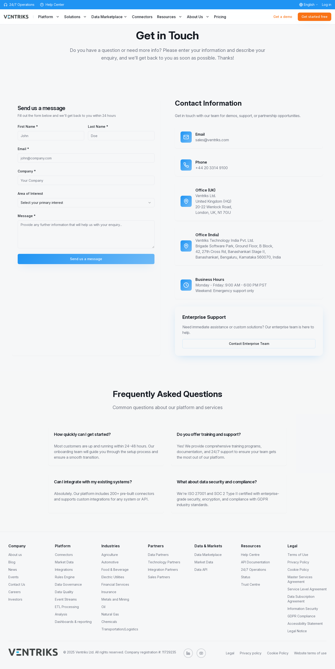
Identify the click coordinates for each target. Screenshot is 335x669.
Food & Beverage (115, 570)
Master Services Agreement (300, 579)
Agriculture (109, 555)
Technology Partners (164, 562)
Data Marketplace (109, 16)
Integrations (64, 570)
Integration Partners (163, 570)
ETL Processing (67, 607)
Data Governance (68, 584)
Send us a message (86, 259)
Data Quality (64, 592)
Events (13, 577)
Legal (230, 653)
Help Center (55, 5)
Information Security (303, 609)
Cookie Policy (298, 570)
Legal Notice (297, 631)
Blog (11, 562)
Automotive (110, 562)
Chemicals (109, 622)
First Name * (28, 126)
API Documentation (255, 562)
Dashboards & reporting (73, 622)
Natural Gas (110, 614)
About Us (198, 16)
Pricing (220, 16)
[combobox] (86, 202)
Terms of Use (298, 555)
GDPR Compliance (301, 616)
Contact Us (16, 584)
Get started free (315, 17)
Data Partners (158, 555)
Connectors (142, 16)
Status (245, 577)
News (12, 570)
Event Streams (66, 599)
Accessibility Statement (305, 623)
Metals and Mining (115, 599)
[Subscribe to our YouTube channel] (201, 653)
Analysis (61, 614)
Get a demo (282, 17)
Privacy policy (250, 653)
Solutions (75, 16)
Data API (200, 570)
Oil (103, 607)
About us (15, 555)
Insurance (108, 592)
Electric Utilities (112, 577)
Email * (23, 149)
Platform (49, 16)
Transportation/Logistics (119, 629)
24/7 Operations (253, 570)
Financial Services (115, 584)
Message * (27, 216)
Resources (169, 16)
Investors (15, 599)
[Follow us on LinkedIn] (188, 653)
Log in (326, 5)
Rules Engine (65, 577)
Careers (14, 592)
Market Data (64, 562)
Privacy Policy (298, 562)
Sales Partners (159, 577)
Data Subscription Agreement (301, 599)
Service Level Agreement (307, 589)
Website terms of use (310, 653)
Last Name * (98, 126)
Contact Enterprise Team (249, 344)
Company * (27, 171)
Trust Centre (250, 584)
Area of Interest (30, 193)
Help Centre (250, 555)
